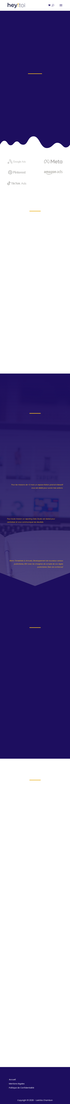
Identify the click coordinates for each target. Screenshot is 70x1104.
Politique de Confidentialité (21, 1087)
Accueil (12, 1079)
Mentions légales (17, 1083)
